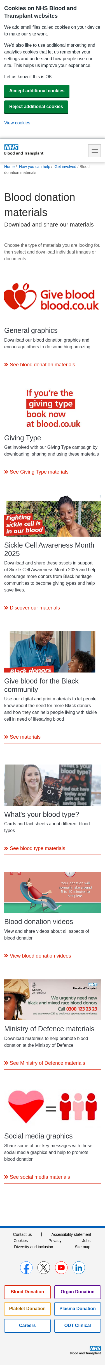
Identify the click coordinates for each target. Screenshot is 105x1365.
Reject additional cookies (36, 106)
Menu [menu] (94, 150)
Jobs (86, 1240)
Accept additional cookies (36, 90)
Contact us (22, 1234)
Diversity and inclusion (33, 1247)
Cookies (21, 1240)
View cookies (17, 122)
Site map (82, 1247)
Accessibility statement (71, 1234)
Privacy (55, 1240)
